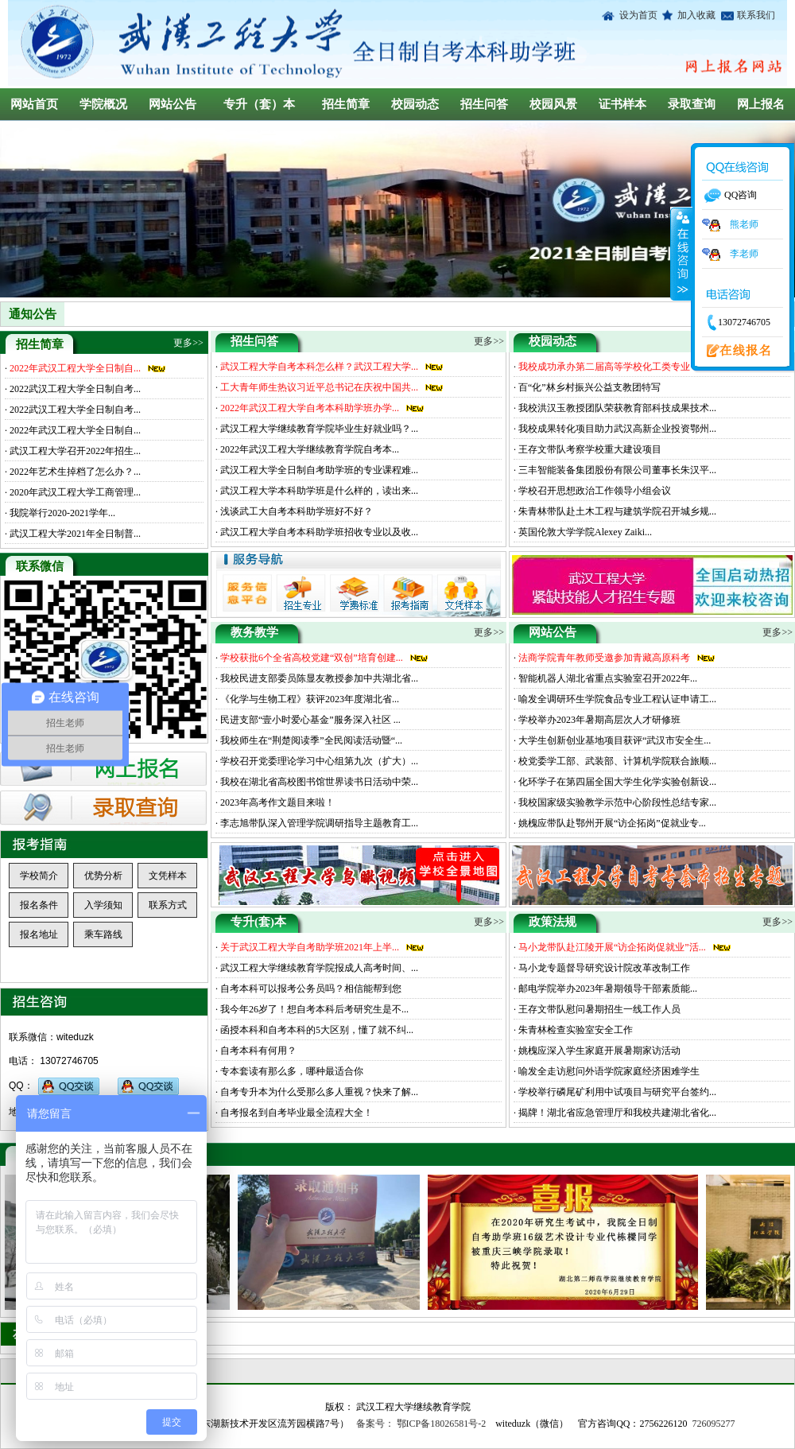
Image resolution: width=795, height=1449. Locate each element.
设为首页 (638, 15)
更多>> (489, 341)
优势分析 (103, 875)
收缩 (681, 254)
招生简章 (346, 104)
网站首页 (34, 104)
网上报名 (761, 104)
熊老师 (730, 224)
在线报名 (734, 351)
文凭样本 (168, 875)
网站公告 (172, 104)
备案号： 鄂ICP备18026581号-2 (421, 1423)
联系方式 (168, 905)
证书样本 (622, 104)
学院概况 (103, 104)
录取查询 (692, 104)
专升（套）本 (259, 104)
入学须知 (103, 905)
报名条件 (39, 905)
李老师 (730, 253)
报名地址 (39, 934)
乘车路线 (103, 934)
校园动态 (415, 104)
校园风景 (553, 104)
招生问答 (484, 104)
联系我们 (753, 15)
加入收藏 (694, 15)
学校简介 (39, 875)
